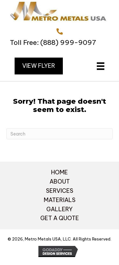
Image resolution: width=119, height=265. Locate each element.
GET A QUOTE (59, 218)
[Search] (59, 133)
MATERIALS (60, 200)
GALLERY (59, 209)
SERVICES (59, 190)
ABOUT (60, 181)
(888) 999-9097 (68, 42)
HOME (59, 172)
